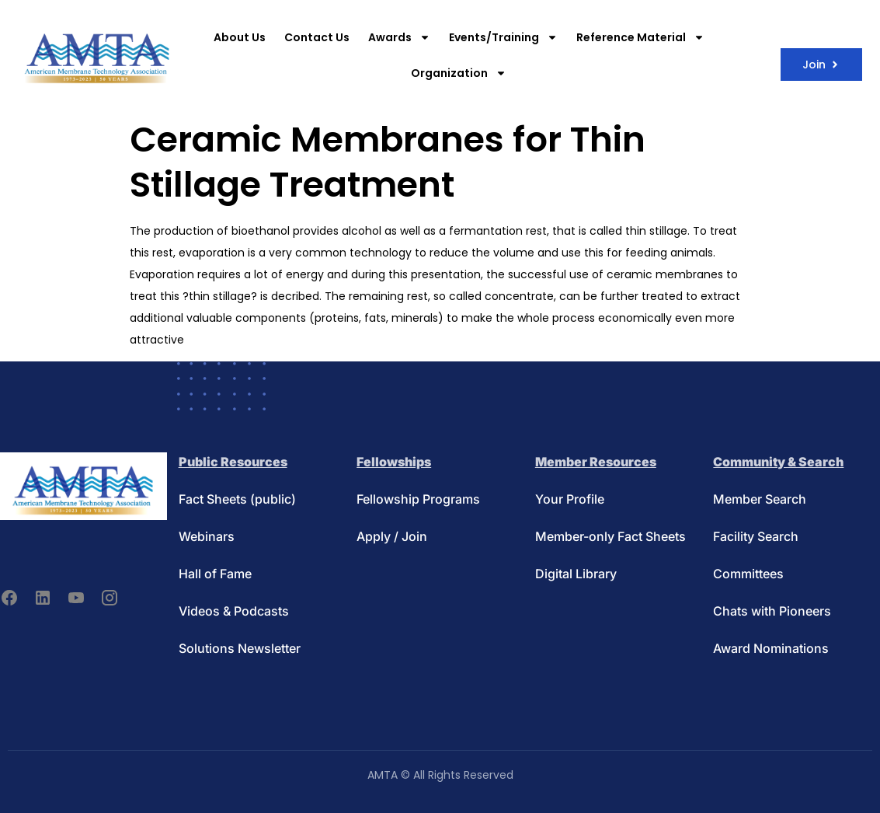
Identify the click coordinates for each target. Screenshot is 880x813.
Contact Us (317, 37)
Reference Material (640, 37)
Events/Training (503, 37)
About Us (240, 37)
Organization (458, 73)
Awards (399, 37)
